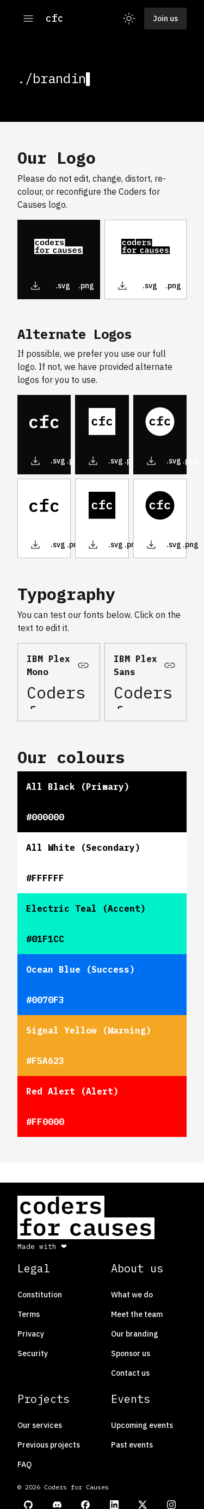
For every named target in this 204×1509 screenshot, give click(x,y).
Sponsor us (130, 1353)
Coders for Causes (59, 696)
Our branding (134, 1334)
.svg (62, 285)
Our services (39, 1425)
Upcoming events (142, 1425)
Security (32, 1353)
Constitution (39, 1295)
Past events (132, 1445)
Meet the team (137, 1314)
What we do (132, 1295)
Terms (28, 1314)
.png (86, 285)
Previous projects (48, 1445)
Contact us (130, 1373)
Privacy (30, 1334)
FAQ (24, 1464)
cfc (55, 18)
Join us (165, 18)
